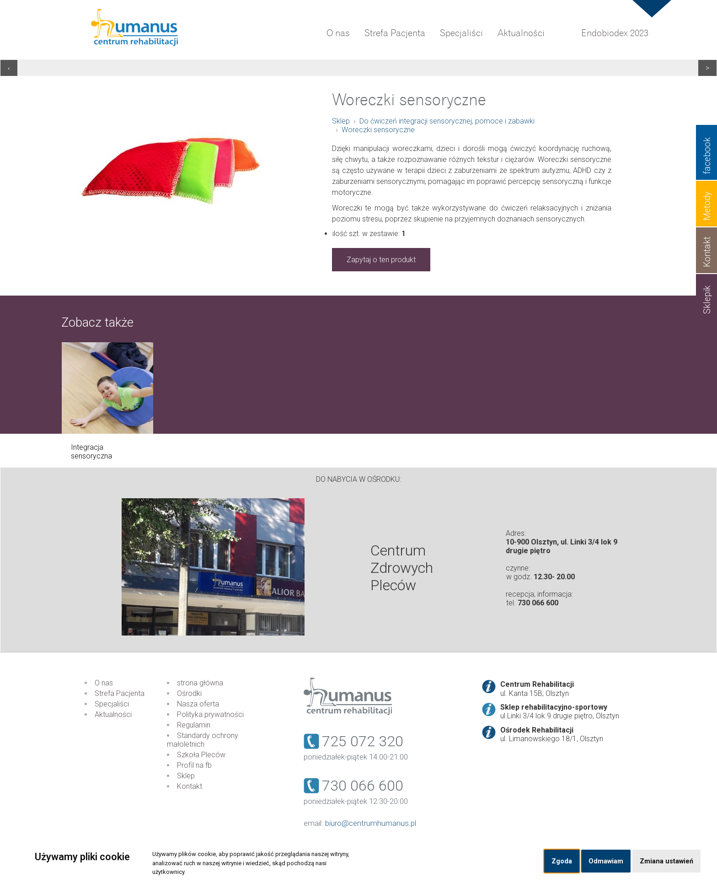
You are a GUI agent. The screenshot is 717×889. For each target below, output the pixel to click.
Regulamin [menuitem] (193, 725)
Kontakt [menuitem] (189, 786)
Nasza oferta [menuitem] (198, 704)
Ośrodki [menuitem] (189, 693)
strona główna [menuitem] (200, 683)
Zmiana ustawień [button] (666, 861)
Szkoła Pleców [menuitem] (201, 754)
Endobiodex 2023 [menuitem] (614, 33)
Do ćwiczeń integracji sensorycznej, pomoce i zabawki (447, 121)
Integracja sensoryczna (91, 451)
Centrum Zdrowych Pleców (401, 568)
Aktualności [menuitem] (521, 33)
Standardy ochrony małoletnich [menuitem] (202, 740)
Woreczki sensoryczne (378, 129)
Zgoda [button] (561, 861)
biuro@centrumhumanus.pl (370, 823)
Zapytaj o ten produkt (381, 259)
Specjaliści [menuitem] (461, 33)
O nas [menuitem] (338, 33)
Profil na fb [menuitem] (194, 765)
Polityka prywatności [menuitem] (210, 714)
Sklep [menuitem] (186, 775)
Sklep (341, 121)
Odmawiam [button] (606, 861)
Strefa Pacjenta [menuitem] (394, 33)
